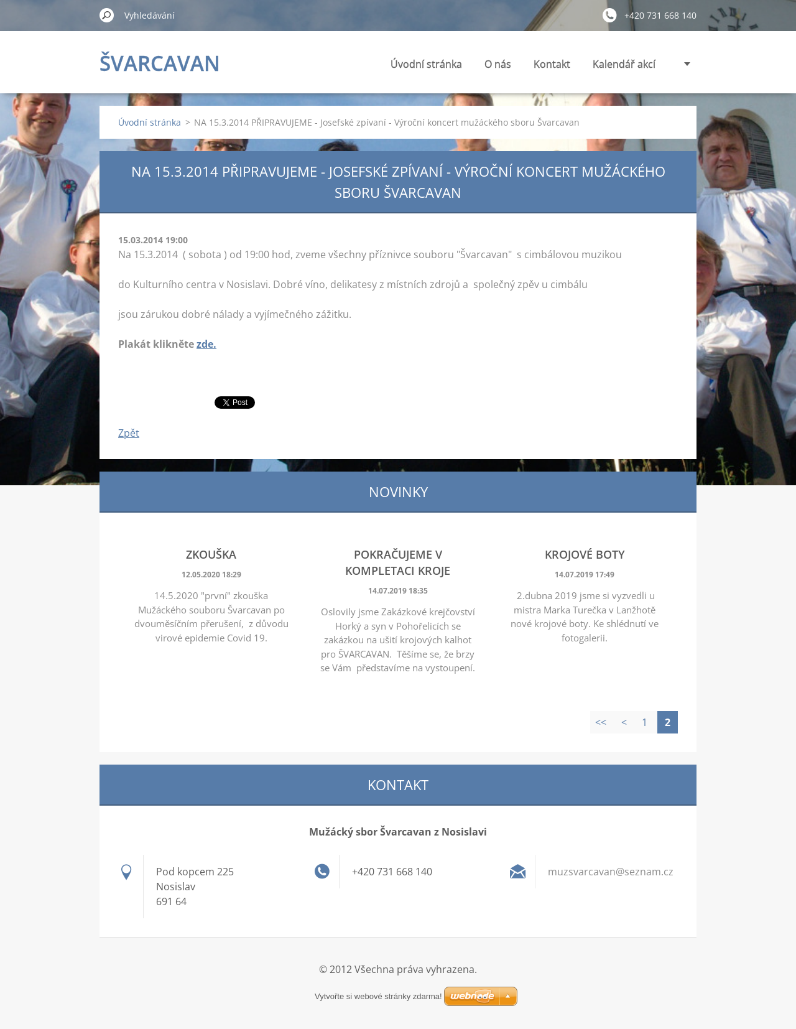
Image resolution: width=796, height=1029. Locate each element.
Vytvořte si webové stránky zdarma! (378, 996)
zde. (206, 344)
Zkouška (211, 554)
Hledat (107, 15)
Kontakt (552, 64)
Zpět (128, 433)
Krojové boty (585, 554)
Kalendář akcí (624, 64)
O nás (497, 64)
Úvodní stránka (426, 64)
